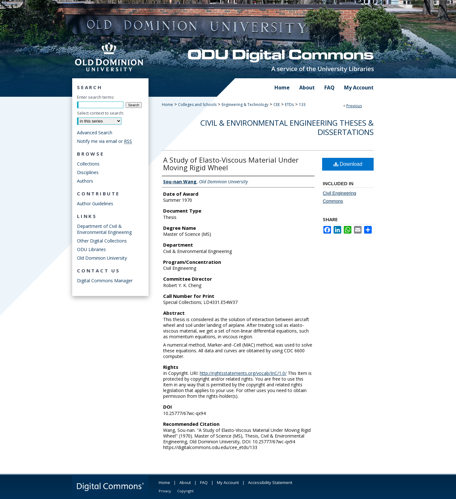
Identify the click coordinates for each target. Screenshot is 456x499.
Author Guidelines (95, 203)
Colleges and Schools (197, 104)
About (185, 482)
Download (348, 164)
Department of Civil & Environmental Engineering (104, 229)
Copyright (185, 490)
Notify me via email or (104, 141)
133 (302, 104)
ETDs (289, 104)
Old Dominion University (102, 258)
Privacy (165, 490)
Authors (85, 181)
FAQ (204, 482)
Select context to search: (100, 113)
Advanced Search (94, 133)
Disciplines (88, 172)
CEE (276, 104)
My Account (228, 482)
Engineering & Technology (245, 104)
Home (167, 104)
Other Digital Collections (102, 241)
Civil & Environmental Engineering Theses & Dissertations (287, 127)
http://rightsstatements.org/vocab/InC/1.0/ (243, 373)
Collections (88, 164)
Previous (354, 106)
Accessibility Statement (270, 482)
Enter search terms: (95, 97)
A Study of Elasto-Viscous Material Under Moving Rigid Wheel (231, 163)
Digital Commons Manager (105, 281)
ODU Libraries (91, 249)
